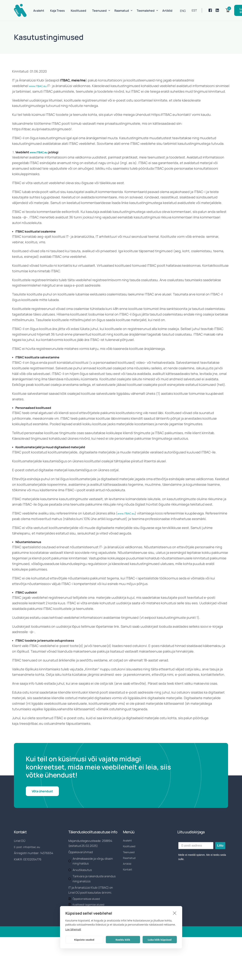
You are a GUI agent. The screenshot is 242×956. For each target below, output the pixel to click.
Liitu (220, 852)
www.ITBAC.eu (40, 86)
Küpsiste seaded (84, 939)
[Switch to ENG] (183, 11)
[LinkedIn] (217, 10)
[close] (175, 913)
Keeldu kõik (123, 939)
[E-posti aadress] (195, 852)
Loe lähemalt (73, 929)
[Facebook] (210, 10)
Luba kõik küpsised (160, 939)
